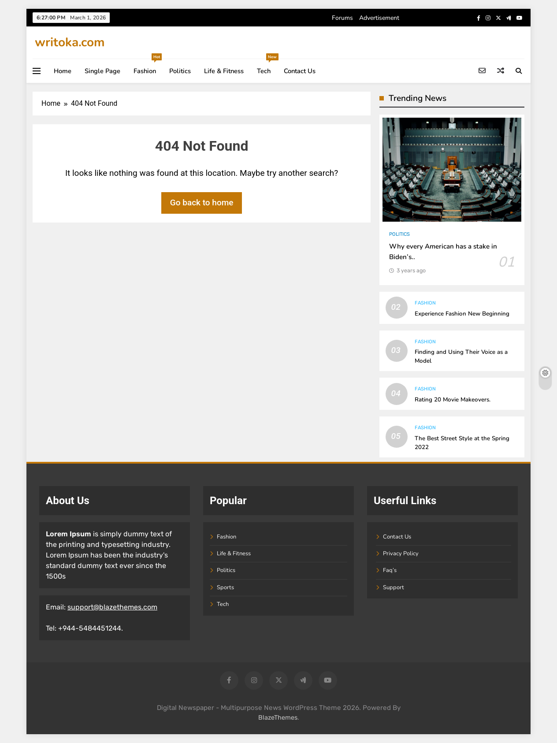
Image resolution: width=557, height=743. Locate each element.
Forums (342, 18)
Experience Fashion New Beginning (462, 314)
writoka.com (70, 42)
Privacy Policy (401, 553)
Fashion (148, 67)
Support (393, 587)
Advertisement (379, 18)
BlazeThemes (277, 717)
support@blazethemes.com (112, 607)
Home (62, 71)
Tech (267, 67)
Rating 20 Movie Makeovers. (452, 400)
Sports (225, 587)
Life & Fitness (224, 71)
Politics (180, 71)
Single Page (102, 71)
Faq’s (390, 570)
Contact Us (300, 71)
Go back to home (202, 202)
